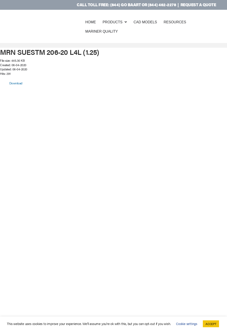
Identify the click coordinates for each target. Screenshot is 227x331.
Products (113, 22)
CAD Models (145, 22)
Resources (175, 22)
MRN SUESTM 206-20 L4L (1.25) (49, 52)
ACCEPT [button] (210, 324)
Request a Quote (198, 4)
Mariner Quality (101, 31)
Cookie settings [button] (186, 323)
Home (90, 22)
